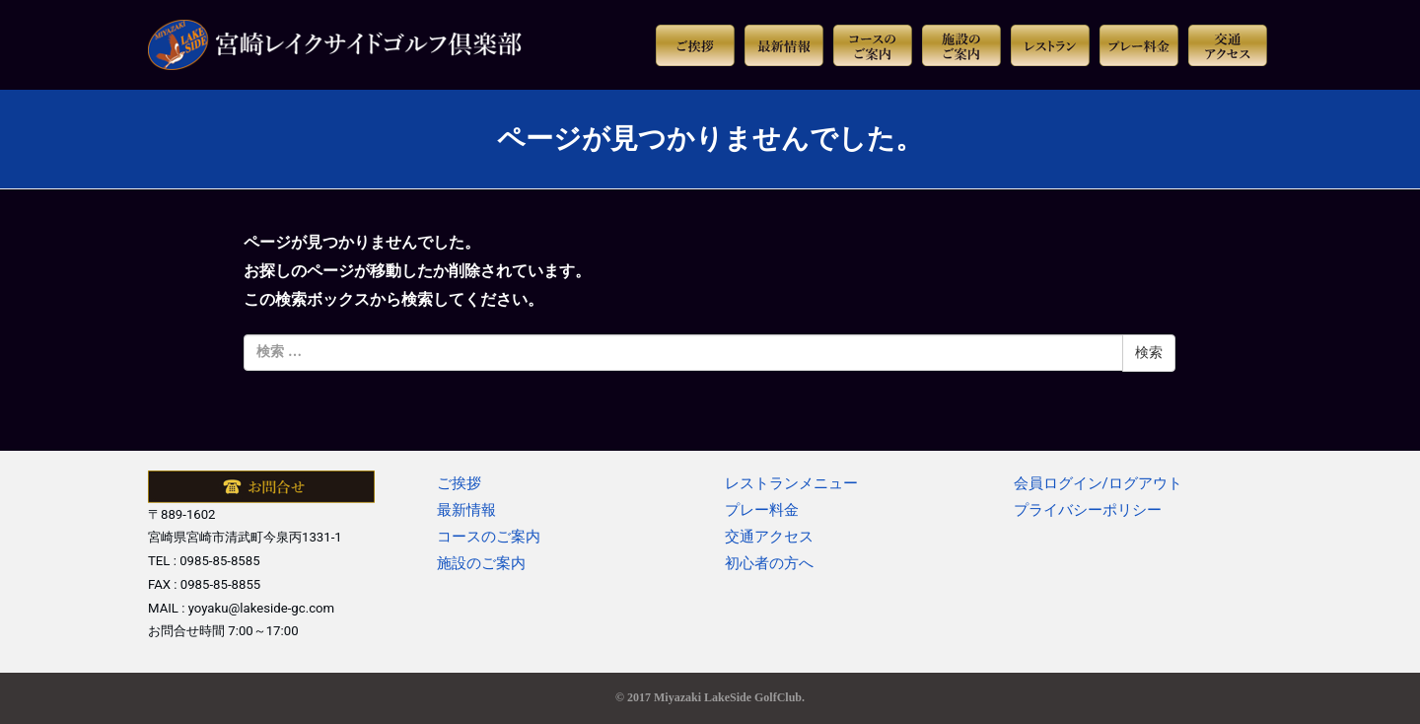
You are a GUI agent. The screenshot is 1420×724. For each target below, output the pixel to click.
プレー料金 (762, 510)
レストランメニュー (791, 483)
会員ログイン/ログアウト (1098, 483)
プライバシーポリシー (1088, 510)
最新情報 (466, 510)
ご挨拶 (459, 483)
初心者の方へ (769, 563)
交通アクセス (769, 536)
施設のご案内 (481, 563)
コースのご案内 (488, 536)
